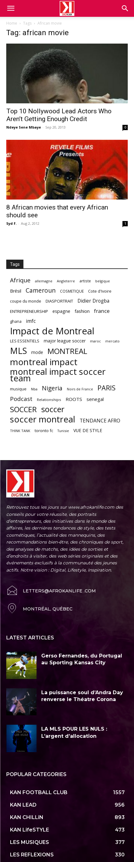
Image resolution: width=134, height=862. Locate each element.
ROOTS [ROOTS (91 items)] (74, 399)
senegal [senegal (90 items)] (95, 399)
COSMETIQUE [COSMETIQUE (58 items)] (72, 291)
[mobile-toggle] (11, 8)
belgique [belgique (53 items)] (102, 281)
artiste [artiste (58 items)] (85, 280)
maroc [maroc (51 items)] (95, 341)
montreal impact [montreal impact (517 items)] (43, 362)
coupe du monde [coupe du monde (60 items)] (25, 301)
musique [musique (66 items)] (18, 389)
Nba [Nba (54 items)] (34, 389)
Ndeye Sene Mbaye (23, 127)
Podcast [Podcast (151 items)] (21, 399)
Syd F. (11, 223)
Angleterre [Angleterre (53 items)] (66, 281)
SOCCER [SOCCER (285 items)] (23, 409)
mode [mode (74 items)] (37, 352)
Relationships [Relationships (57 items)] (49, 399)
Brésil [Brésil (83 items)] (15, 291)
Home (11, 23)
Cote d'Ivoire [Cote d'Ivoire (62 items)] (100, 291)
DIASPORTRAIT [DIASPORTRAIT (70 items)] (59, 301)
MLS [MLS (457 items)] (18, 350)
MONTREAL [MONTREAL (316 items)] (67, 351)
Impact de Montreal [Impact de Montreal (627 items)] (52, 331)
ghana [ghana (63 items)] (16, 321)
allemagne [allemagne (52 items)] (43, 281)
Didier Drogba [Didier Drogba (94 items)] (93, 301)
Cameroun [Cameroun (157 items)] (41, 290)
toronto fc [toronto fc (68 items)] (44, 430)
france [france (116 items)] (102, 311)
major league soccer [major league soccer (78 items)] (65, 341)
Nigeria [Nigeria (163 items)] (52, 388)
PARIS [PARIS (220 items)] (106, 387)
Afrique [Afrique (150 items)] (20, 280)
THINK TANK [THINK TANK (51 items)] (20, 430)
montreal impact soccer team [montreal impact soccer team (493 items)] (58, 374)
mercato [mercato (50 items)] (112, 341)
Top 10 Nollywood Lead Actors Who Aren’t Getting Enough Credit (59, 115)
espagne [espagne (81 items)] (61, 311)
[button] (125, 8)
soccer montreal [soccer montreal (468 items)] (42, 419)
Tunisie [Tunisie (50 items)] (63, 430)
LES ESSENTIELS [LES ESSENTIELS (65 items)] (24, 341)
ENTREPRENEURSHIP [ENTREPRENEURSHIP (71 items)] (29, 311)
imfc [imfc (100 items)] (31, 321)
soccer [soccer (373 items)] (52, 409)
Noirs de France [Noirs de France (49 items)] (80, 389)
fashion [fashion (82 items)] (82, 311)
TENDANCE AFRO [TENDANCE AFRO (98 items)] (100, 420)
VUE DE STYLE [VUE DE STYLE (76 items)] (87, 430)
